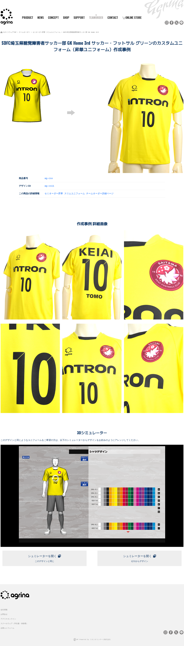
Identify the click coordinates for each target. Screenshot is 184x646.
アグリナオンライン (8, 618)
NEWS (40, 17)
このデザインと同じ (44, 557)
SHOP (66, 17)
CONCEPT (53, 17)
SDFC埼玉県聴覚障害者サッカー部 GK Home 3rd (81, 32)
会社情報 (4, 608)
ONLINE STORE (132, 17)
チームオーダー (24, 32)
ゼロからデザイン (139, 557)
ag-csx (49, 177)
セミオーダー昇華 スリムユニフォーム (46, 32)
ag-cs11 (49, 185)
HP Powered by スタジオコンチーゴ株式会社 (93, 638)
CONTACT (112, 17)
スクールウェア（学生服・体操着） (14, 622)
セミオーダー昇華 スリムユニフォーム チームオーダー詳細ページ (79, 192)
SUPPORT (79, 17)
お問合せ (4, 613)
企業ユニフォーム (7, 627)
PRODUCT (26, 17)
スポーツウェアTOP (9, 32)
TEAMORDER (96, 17)
